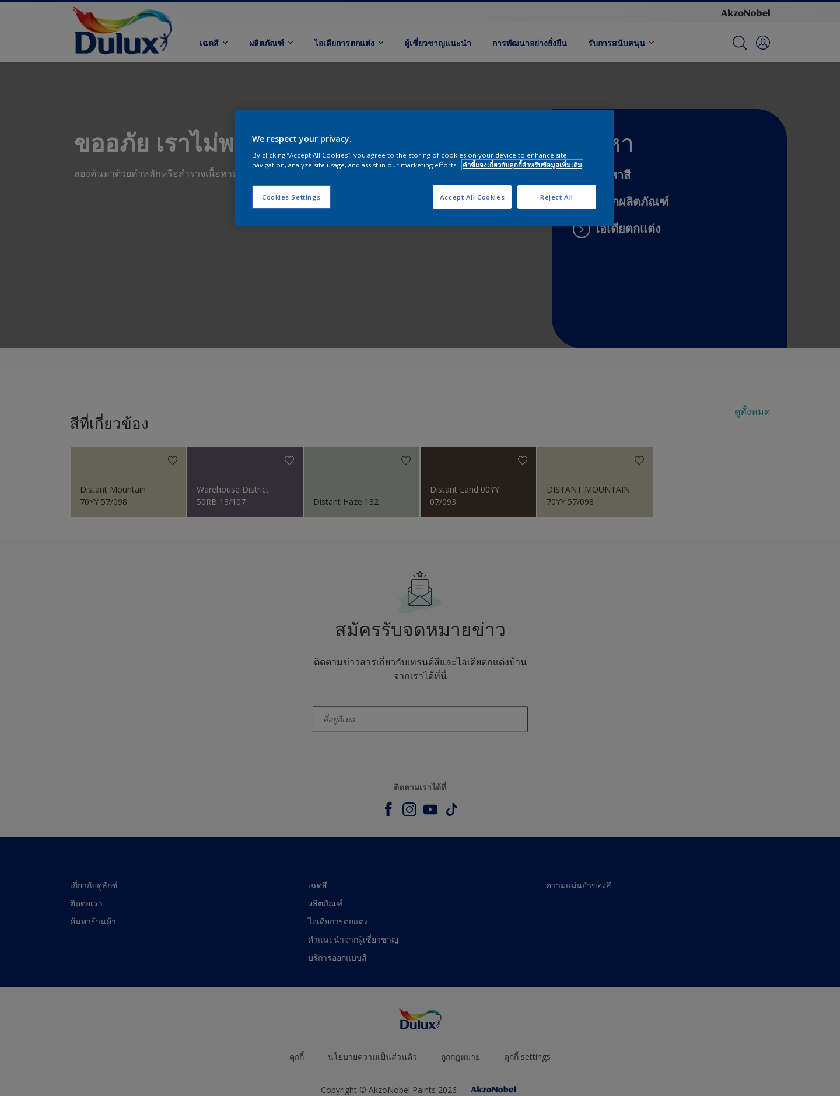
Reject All (556, 197)
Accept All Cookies (472, 197)
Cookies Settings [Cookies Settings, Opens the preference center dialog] (291, 197)
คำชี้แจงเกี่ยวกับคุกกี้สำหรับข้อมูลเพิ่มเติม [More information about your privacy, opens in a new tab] (522, 164)
